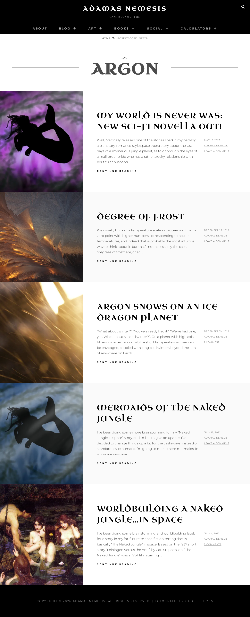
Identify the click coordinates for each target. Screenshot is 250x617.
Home (106, 38)
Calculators (196, 28)
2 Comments (212, 544)
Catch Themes (199, 601)
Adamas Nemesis (125, 9)
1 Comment (211, 342)
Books (121, 28)
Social (155, 28)
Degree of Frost (140, 217)
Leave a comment (216, 151)
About (40, 28)
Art (92, 28)
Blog (65, 28)
